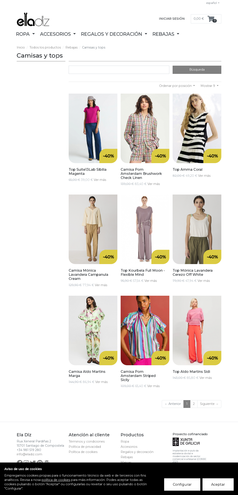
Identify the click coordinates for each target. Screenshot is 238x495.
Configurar (182, 484)
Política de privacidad (85, 447)
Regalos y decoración (137, 452)
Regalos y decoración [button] (112, 34)
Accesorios (129, 447)
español (211, 3)
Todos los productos (45, 47)
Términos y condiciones (87, 441)
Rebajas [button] (164, 34)
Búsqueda (197, 69)
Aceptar (218, 484)
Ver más (100, 180)
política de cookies (56, 480)
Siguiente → (209, 404)
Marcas (126, 462)
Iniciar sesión (172, 19)
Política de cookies (83, 452)
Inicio (21, 47)
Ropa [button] (23, 34)
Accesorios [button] (56, 34)
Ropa (125, 441)
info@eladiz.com (29, 454)
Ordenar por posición (176, 86)
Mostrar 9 (208, 86)
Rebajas (71, 47)
